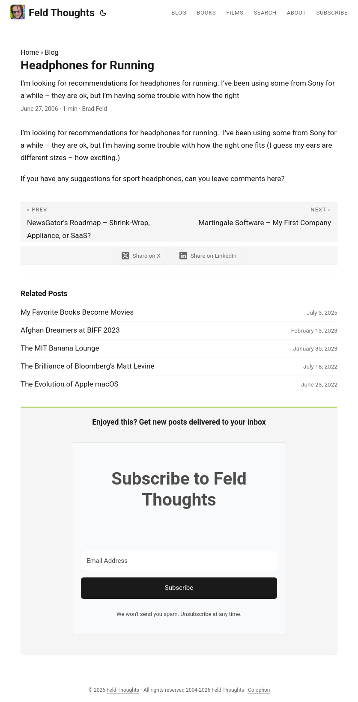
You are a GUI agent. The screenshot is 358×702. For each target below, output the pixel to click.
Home (30, 52)
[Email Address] (179, 561)
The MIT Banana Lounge (60, 348)
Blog (52, 52)
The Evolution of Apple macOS (70, 384)
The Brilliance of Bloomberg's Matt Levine (88, 366)
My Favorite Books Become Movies (77, 312)
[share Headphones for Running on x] (141, 256)
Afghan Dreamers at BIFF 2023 (70, 330)
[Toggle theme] (103, 13)
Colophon (259, 690)
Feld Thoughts (52, 12)
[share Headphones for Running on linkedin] (208, 256)
